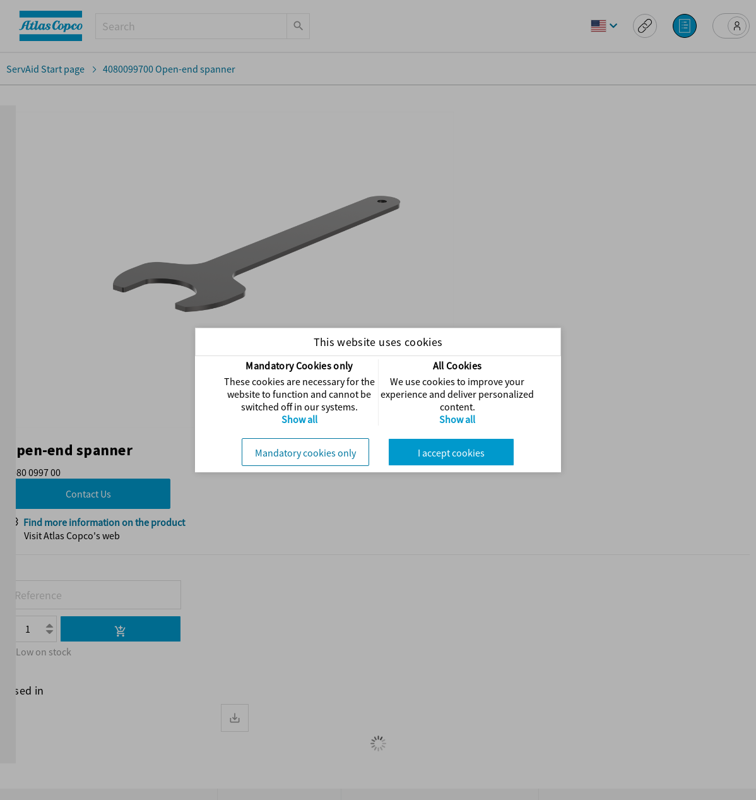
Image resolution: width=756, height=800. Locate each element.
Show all (299, 419)
